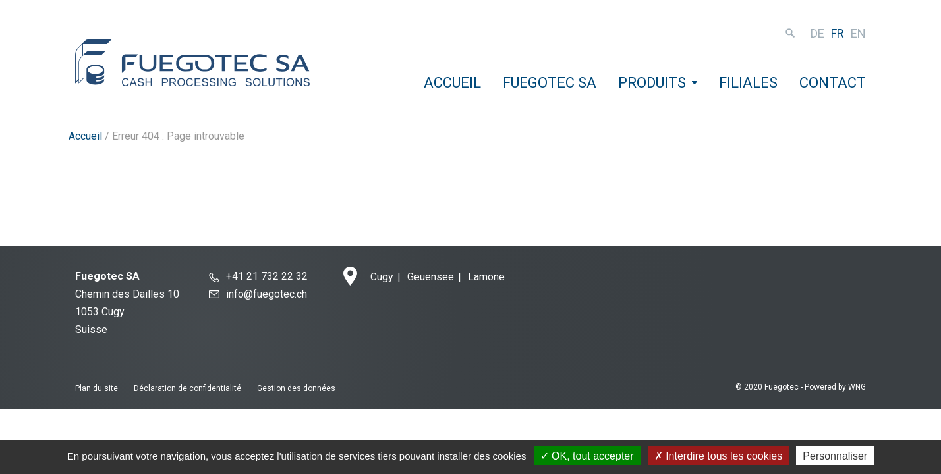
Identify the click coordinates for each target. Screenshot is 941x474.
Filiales (748, 82)
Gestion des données (296, 388)
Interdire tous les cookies (718, 455)
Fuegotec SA (549, 82)
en (858, 33)
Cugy (381, 277)
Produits (652, 82)
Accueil (452, 82)
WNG (857, 387)
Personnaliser (835, 455)
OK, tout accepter (587, 455)
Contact (832, 82)
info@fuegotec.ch (266, 294)
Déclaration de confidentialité (187, 388)
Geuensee (430, 277)
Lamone (486, 277)
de (817, 33)
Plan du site (96, 388)
